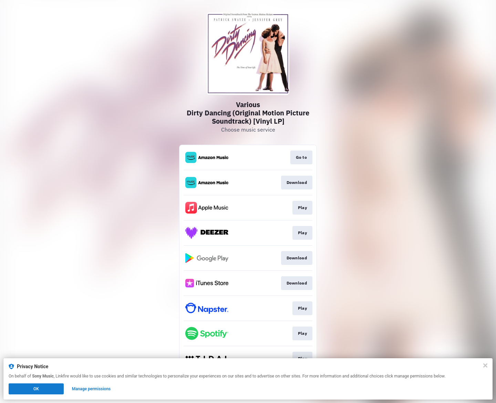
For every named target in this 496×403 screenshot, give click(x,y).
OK (36, 388)
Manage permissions (91, 388)
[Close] (485, 365)
